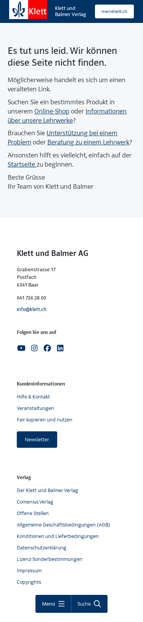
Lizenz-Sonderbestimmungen (49, 559)
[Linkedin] (60, 347)
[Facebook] (47, 347)
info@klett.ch (32, 309)
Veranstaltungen (35, 408)
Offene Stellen (33, 513)
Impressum (29, 570)
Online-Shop (51, 111)
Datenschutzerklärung (41, 547)
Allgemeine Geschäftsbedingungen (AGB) (63, 525)
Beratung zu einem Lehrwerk (88, 142)
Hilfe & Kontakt (33, 397)
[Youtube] (21, 347)
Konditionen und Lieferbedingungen (58, 536)
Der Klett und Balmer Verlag (47, 490)
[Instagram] (34, 347)
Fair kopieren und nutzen (44, 419)
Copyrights (29, 582)
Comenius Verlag (35, 502)
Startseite (22, 164)
